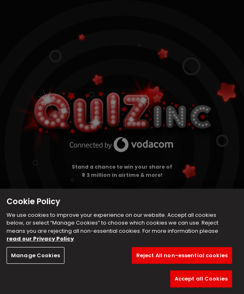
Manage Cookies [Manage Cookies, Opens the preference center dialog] (35, 255)
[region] (122, 241)
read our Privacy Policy (40, 239)
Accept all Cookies (201, 279)
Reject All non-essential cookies (182, 255)
